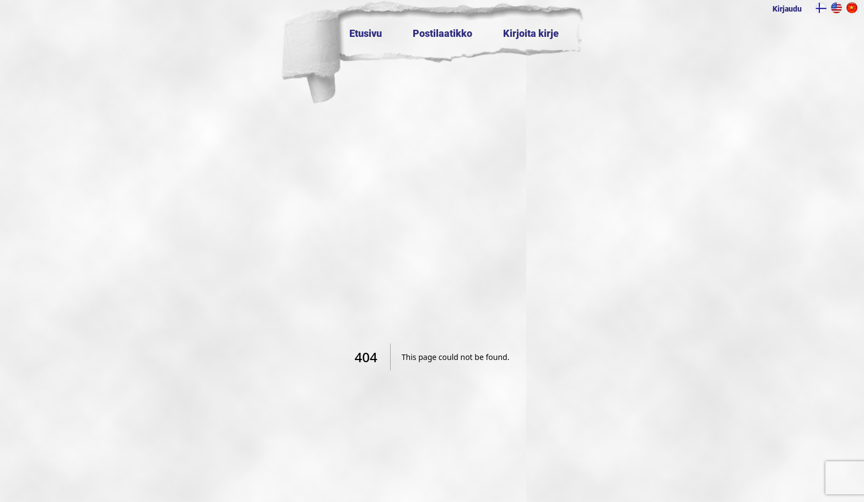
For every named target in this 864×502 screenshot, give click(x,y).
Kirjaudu (787, 8)
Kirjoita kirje (531, 33)
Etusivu (365, 33)
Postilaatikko (442, 33)
